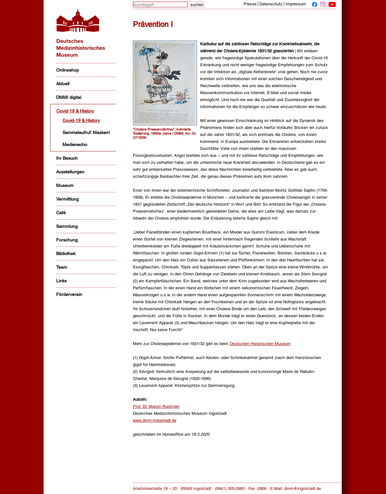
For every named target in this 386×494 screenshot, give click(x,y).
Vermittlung (67, 199)
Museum (65, 185)
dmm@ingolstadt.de (302, 488)
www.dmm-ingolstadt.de (154, 420)
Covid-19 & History (75, 110)
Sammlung (67, 226)
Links (61, 280)
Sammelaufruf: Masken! (86, 132)
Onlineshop (67, 70)
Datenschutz (271, 4)
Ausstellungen (70, 171)
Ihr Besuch (67, 158)
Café (61, 212)
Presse (250, 4)
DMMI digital (68, 97)
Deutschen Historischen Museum (260, 343)
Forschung (67, 239)
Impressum (295, 4)
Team (61, 267)
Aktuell (62, 83)
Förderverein (69, 294)
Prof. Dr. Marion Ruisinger (156, 406)
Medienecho (74, 144)
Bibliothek (65, 253)
